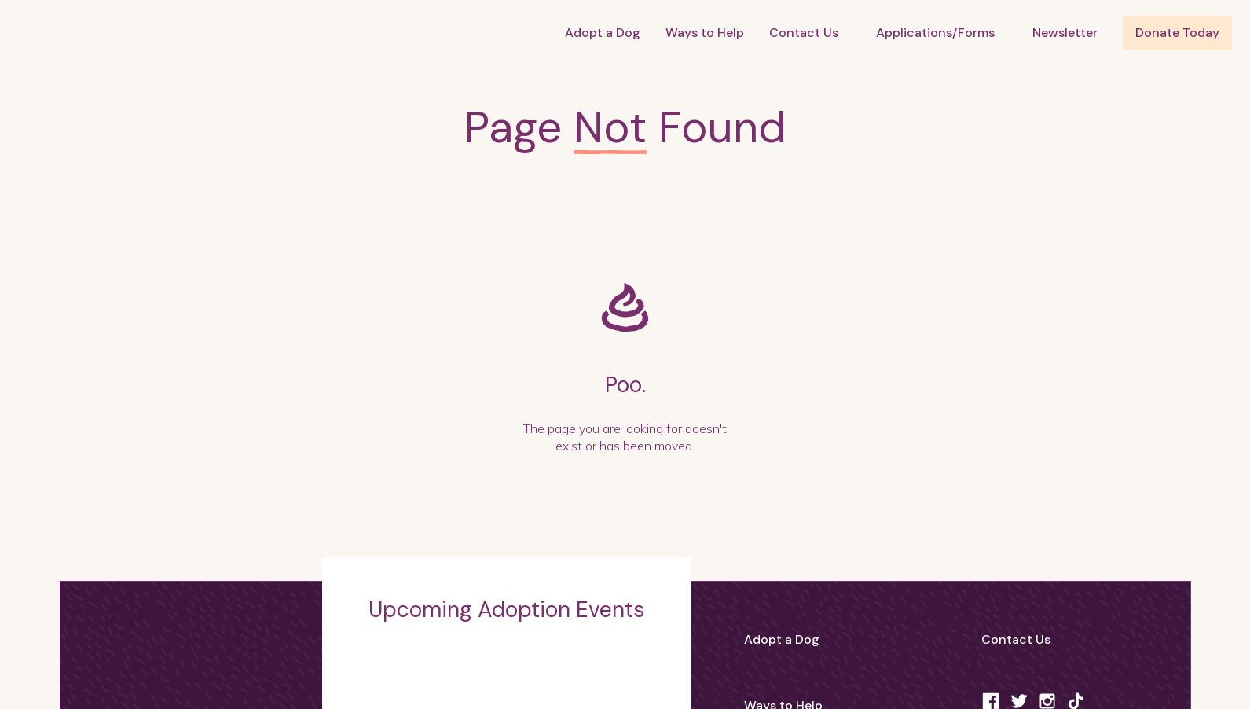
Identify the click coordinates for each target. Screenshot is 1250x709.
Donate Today (1177, 32)
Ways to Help (704, 32)
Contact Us (803, 32)
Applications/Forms (935, 32)
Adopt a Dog (602, 32)
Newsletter (1065, 32)
